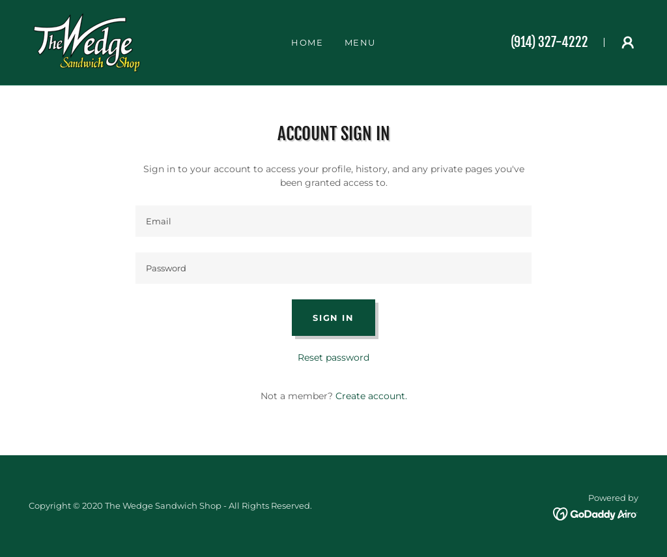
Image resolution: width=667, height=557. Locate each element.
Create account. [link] (371, 396)
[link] (86, 42)
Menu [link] (360, 42)
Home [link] (307, 42)
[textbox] (333, 221)
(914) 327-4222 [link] (549, 42)
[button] (628, 42)
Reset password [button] (333, 357)
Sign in (333, 317)
